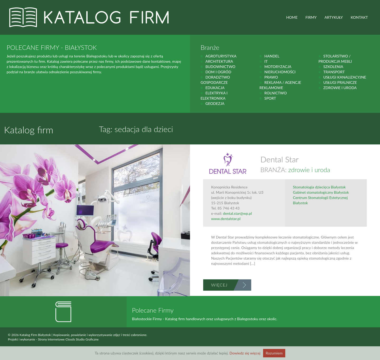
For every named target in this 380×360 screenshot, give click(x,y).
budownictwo (220, 66)
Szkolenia (333, 66)
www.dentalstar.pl (225, 218)
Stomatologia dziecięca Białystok (319, 187)
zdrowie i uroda (340, 87)
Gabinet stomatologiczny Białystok (321, 192)
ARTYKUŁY (334, 17)
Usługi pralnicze (340, 82)
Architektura (219, 61)
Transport (334, 72)
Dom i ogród (218, 72)
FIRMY (311, 17)
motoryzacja (277, 66)
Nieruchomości (280, 72)
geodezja (214, 103)
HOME (292, 17)
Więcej (219, 284)
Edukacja (214, 87)
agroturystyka (220, 56)
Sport (270, 98)
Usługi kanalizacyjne (344, 77)
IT (266, 61)
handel (271, 56)
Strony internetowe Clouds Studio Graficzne (68, 339)
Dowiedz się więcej (245, 353)
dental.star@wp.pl (237, 213)
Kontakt (359, 17)
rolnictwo (275, 93)
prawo (271, 77)
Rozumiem (274, 353)
